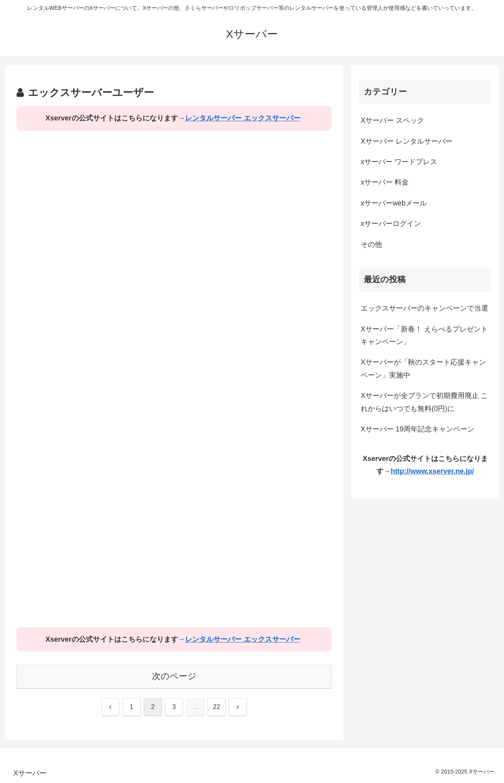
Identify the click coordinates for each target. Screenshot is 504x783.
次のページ (174, 676)
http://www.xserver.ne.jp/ (432, 471)
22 (216, 706)
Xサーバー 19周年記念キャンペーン (417, 429)
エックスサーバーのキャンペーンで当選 (424, 308)
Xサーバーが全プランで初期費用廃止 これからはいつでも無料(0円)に (424, 402)
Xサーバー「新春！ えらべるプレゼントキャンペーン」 (424, 335)
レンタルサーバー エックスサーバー (242, 118)
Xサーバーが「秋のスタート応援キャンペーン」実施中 (423, 368)
